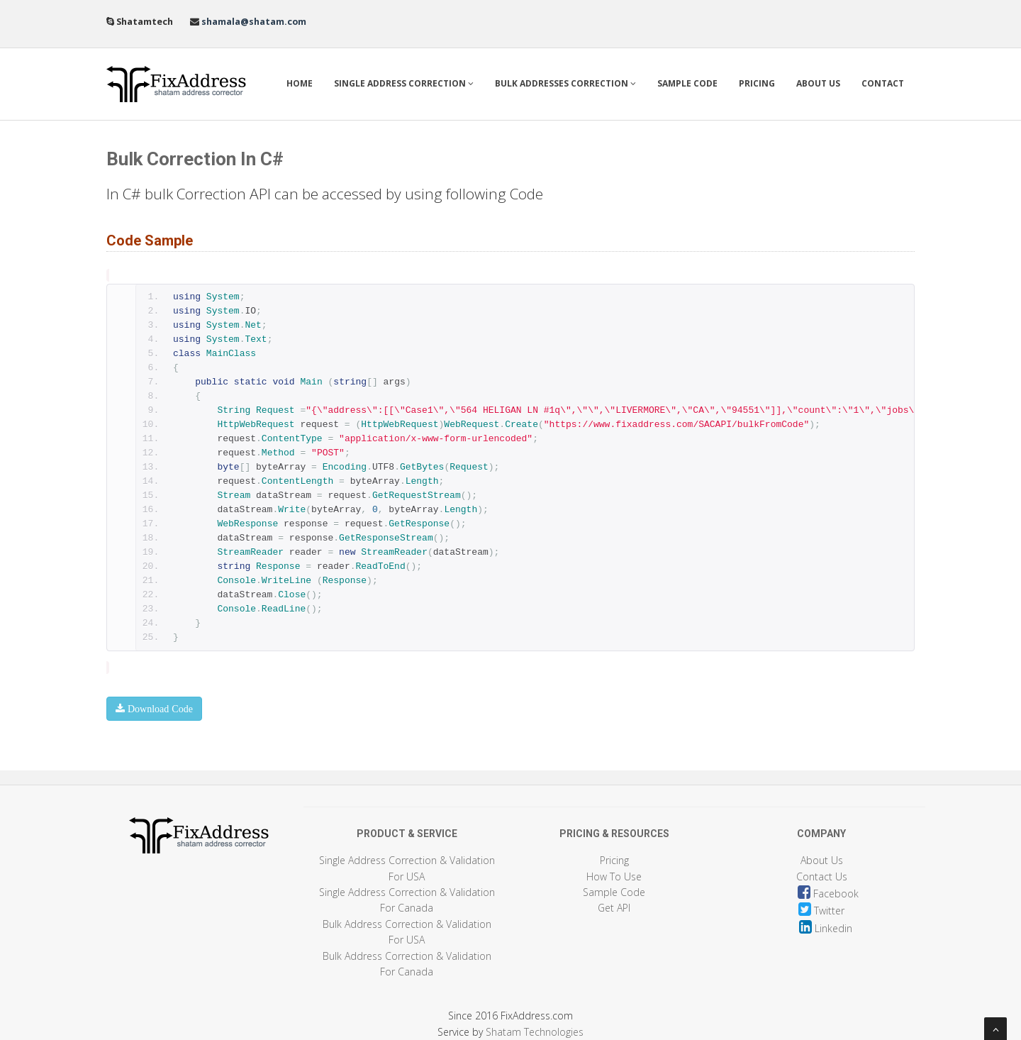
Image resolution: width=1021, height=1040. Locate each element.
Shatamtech (152, 22)
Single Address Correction (404, 83)
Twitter (821, 910)
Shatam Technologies (535, 1032)
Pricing (757, 83)
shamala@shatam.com (252, 22)
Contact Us (821, 876)
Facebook (828, 893)
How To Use (614, 876)
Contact (882, 83)
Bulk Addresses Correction (565, 83)
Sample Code (687, 83)
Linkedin (825, 928)
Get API (614, 907)
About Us (818, 83)
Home (299, 83)
